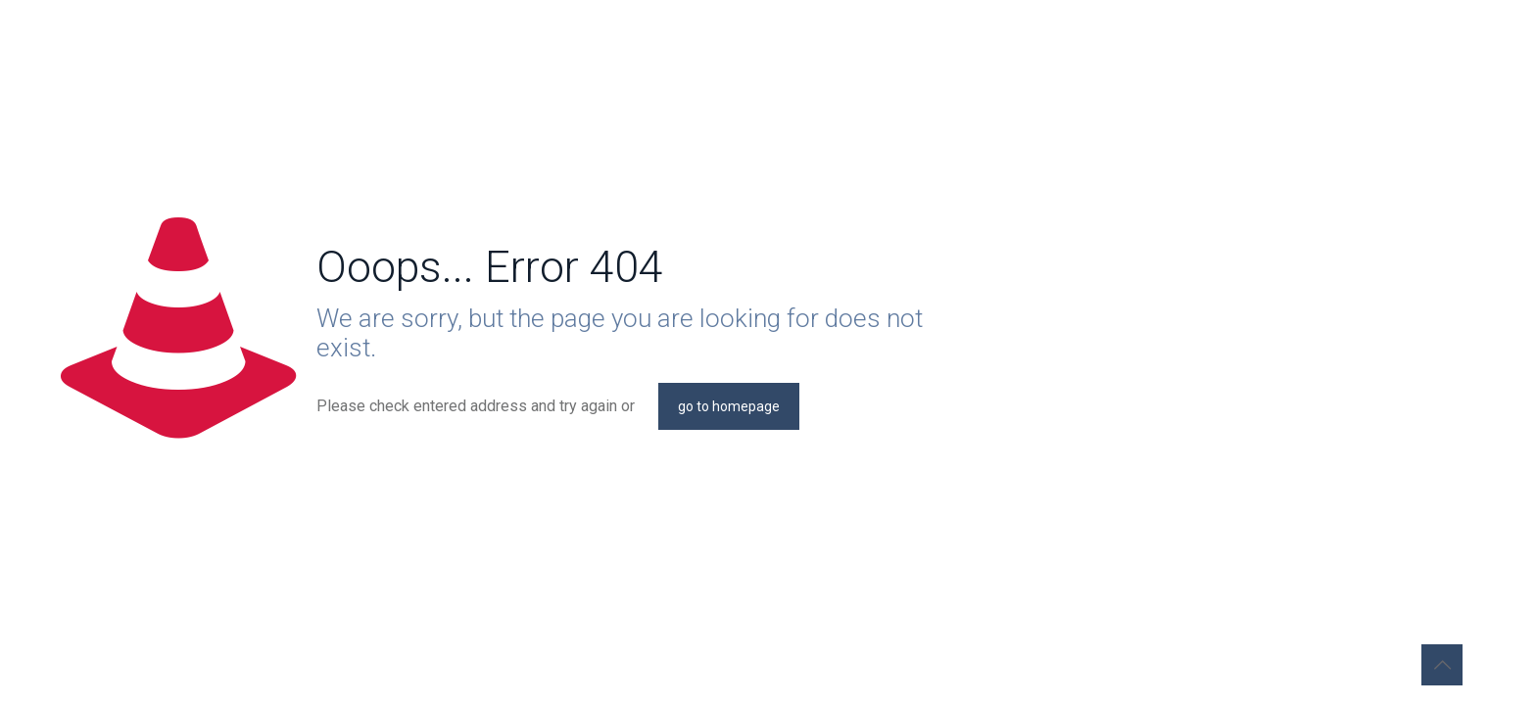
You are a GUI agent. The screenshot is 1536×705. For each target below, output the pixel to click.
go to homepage (729, 406)
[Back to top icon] (1442, 664)
